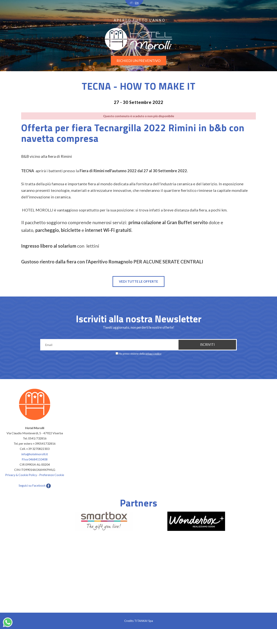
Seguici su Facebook (35, 485)
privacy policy (153, 353)
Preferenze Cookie (51, 475)
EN (136, 2)
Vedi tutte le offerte (138, 281)
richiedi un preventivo (138, 60)
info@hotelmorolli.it (34, 454)
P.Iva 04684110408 (35, 459)
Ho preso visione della (140, 353)
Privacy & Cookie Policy (21, 475)
